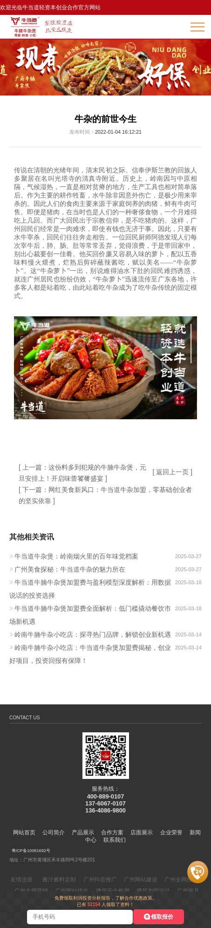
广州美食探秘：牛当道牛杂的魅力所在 (69, 569)
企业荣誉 (171, 832)
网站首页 (24, 832)
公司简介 (53, 832)
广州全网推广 (181, 879)
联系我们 (114, 840)
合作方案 (112, 832)
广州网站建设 (140, 879)
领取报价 (162, 917)
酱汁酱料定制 (59, 879)
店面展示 (141, 832)
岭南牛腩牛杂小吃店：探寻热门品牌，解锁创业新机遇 (92, 634)
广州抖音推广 (100, 879)
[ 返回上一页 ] (172, 472)
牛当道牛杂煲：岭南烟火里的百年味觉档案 (76, 556)
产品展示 (83, 832)
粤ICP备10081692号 (31, 850)
